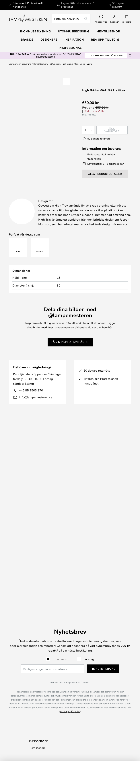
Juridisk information (38, 679)
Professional (70, 48)
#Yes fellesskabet (102, 676)
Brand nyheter (101, 683)
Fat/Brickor (54, 63)
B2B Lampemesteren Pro (102, 687)
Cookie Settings (102, 679)
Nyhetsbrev (102, 588)
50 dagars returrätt (102, 591)
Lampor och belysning (20, 63)
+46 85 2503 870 (31, 399)
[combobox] (71, 18)
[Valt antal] (88, 130)
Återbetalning (38, 595)
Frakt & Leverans (38, 588)
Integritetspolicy (38, 687)
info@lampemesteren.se (35, 406)
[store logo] (28, 18)
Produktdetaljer (84, 197)
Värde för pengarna (38, 715)
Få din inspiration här (67, 351)
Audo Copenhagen (38, 708)
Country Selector (38, 690)
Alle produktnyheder (38, 723)
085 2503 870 (38, 563)
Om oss (38, 676)
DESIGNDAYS (105, 55)
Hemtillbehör (40, 63)
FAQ (38, 570)
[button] (24, 123)
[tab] (33, 197)
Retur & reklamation (38, 591)
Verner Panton (38, 712)
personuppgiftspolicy (69, 526)
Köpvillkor (38, 683)
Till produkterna (45, 56)
